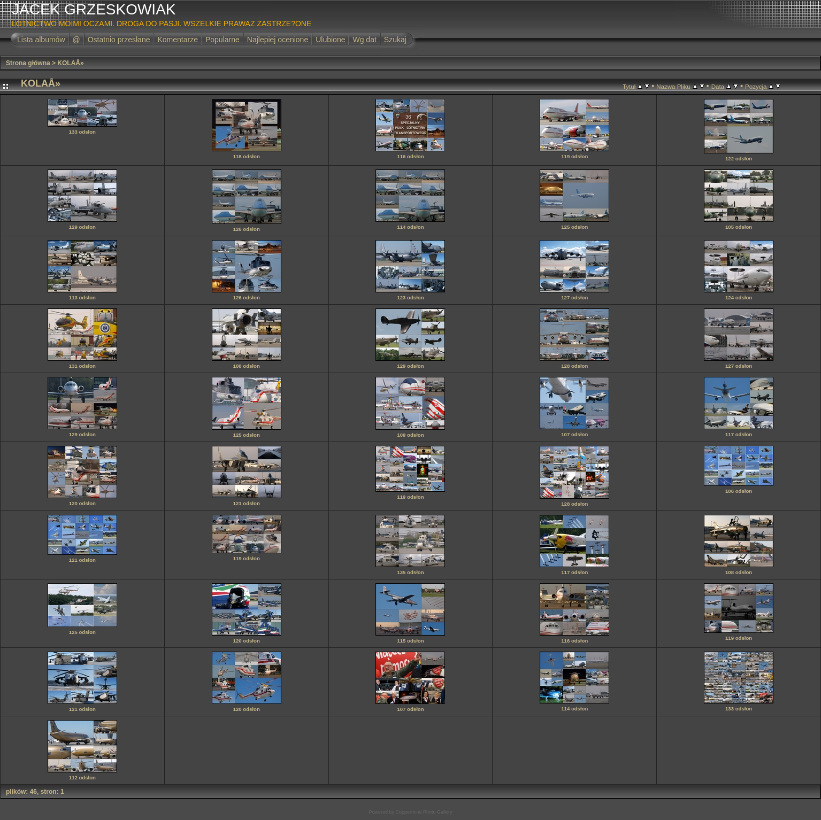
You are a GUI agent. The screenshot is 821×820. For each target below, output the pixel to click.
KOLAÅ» (70, 63)
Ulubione (330, 39)
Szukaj (395, 39)
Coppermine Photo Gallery (423, 812)
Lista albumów (41, 39)
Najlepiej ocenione (277, 39)
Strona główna (28, 63)
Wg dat (364, 39)
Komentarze (177, 39)
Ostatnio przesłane (119, 39)
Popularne (222, 39)
